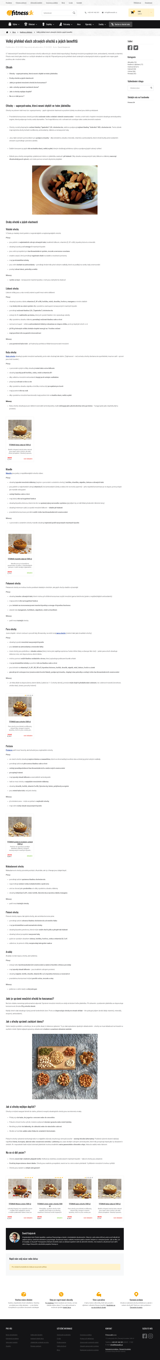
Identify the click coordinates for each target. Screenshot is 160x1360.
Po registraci (49, 1303)
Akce (78, 24)
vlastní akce (67, 1307)
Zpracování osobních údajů (89, 1342)
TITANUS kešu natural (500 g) (20, 445)
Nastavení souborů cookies (89, 1350)
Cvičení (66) (131, 71)
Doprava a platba (52, 3)
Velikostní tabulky (36, 1335)
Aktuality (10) (132, 62)
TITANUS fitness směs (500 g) (20, 1204)
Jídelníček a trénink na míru (39, 1342)
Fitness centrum (21, 3)
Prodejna (9, 3)
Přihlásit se (137, 3)
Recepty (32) (132, 73)
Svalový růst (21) (133, 67)
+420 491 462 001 (92, 12)
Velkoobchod (61, 1346)
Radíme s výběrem (26, 32)
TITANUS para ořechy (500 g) (20, 722)
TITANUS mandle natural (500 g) (20, 559)
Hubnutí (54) (132, 69)
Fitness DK (131, 102)
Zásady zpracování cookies (89, 1346)
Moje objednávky (11, 1335)
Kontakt (79, 3)
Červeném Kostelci (136, 1307)
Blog (63, 3)
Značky (102, 24)
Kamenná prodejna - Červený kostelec (118, 1349)
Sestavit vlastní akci (37, 1338)
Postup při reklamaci (87, 1338)
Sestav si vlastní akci (120, 24)
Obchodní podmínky (64, 1335)
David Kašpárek (28, 1233)
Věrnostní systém (36, 3)
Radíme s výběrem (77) (135, 64)
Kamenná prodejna (12, 1338)
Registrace (148, 3)
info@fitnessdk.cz (109, 12)
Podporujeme (61, 1342)
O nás (71, 3)
